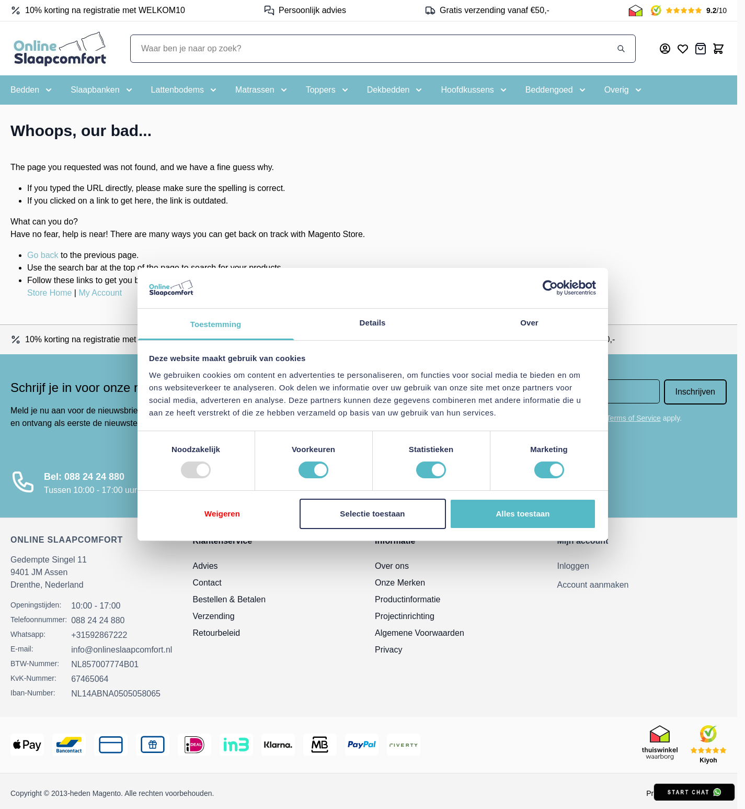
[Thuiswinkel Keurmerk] (635, 10)
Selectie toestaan (372, 513)
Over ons (392, 565)
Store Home (49, 292)
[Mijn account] (665, 48)
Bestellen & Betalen (229, 599)
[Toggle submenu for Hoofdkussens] (474, 90)
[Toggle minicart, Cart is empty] (718, 48)
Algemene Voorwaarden (419, 632)
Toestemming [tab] (216, 324)
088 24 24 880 (97, 620)
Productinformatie (407, 599)
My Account (100, 292)
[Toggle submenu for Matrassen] (262, 90)
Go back (43, 255)
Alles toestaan (522, 513)
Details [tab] (373, 322)
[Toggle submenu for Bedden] (32, 90)
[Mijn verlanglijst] (682, 48)
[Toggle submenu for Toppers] (328, 90)
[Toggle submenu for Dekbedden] (396, 90)
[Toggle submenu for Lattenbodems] (185, 90)
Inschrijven (695, 391)
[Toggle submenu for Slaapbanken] (102, 90)
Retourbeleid (216, 632)
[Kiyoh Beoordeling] (689, 10)
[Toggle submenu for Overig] (624, 90)
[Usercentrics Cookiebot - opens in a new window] (550, 288)
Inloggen (573, 565)
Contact (207, 582)
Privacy (388, 649)
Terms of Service (633, 418)
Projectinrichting (404, 616)
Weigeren (222, 513)
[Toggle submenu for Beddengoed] (556, 90)
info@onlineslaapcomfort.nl (121, 649)
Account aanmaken (593, 584)
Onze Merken (400, 582)
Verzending (214, 616)
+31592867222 (99, 635)
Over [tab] (529, 322)
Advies (205, 565)
